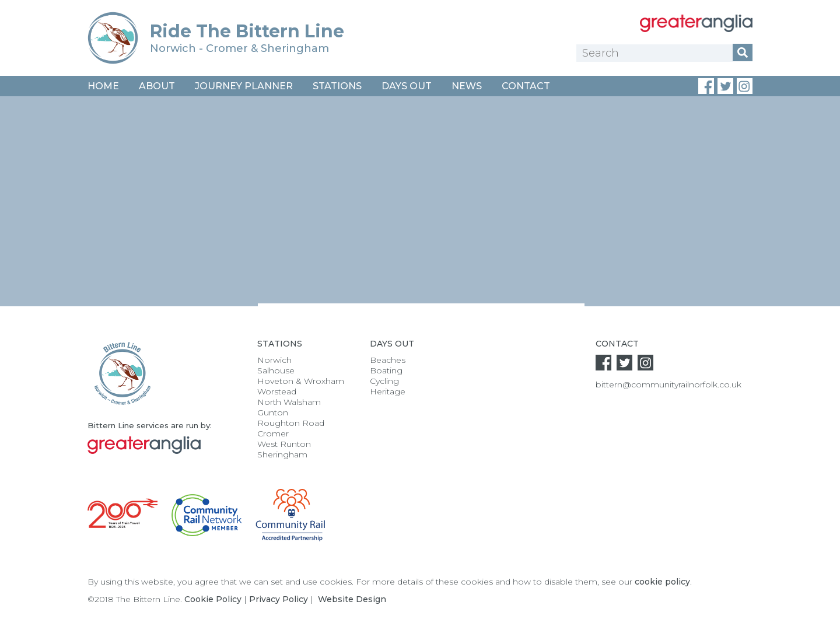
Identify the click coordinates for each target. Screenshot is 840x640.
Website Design (352, 599)
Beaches (387, 360)
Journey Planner (244, 86)
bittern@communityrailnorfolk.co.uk (668, 384)
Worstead (276, 391)
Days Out (407, 86)
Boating (386, 370)
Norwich (274, 360)
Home (103, 86)
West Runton (284, 444)
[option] (420, 217)
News (467, 86)
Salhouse (276, 370)
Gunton (272, 412)
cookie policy (662, 581)
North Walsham (289, 402)
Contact (526, 86)
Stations (337, 86)
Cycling (384, 381)
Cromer (273, 433)
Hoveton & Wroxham (300, 381)
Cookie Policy (213, 599)
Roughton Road (290, 423)
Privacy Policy (278, 599)
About (157, 86)
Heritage (387, 391)
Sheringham (282, 454)
